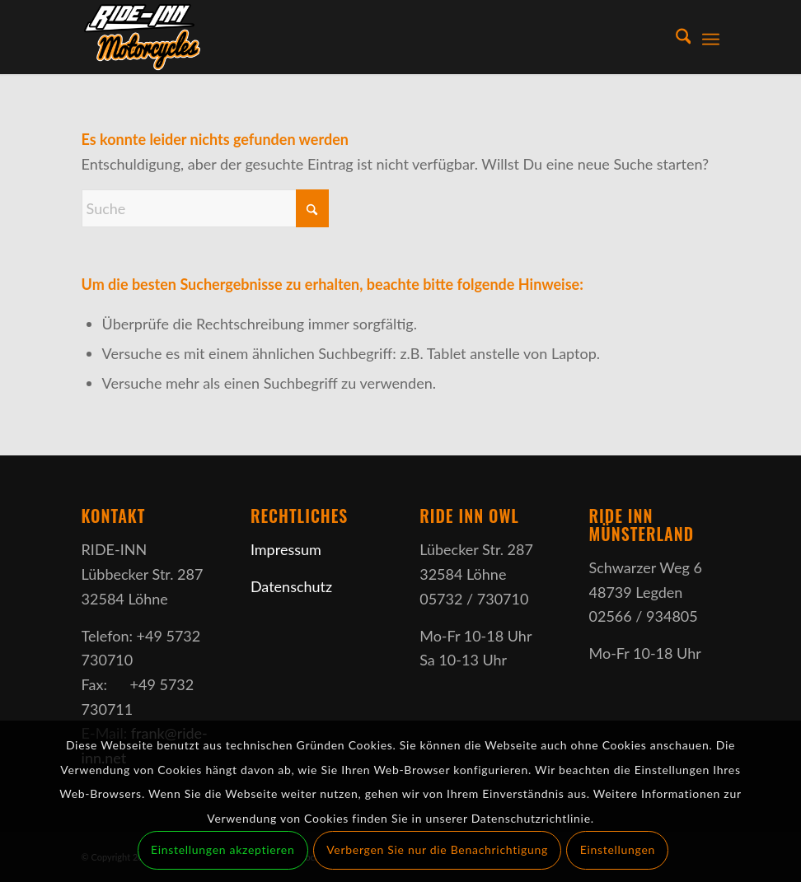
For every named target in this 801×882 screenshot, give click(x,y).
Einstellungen (617, 849)
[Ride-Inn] (192, 37)
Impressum (286, 549)
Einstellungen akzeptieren (223, 849)
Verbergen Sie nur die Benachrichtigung (437, 849)
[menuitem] (675, 37)
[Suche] (675, 37)
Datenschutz (291, 586)
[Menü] (710, 37)
